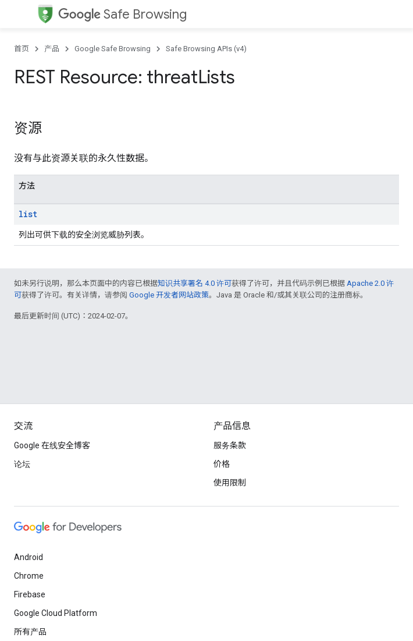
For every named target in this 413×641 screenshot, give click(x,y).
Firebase (29, 594)
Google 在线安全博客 (52, 445)
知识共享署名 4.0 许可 (195, 283)
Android (28, 557)
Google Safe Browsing (112, 48)
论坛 (22, 464)
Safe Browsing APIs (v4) (206, 48)
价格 (221, 464)
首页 (21, 48)
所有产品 (30, 631)
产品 (51, 48)
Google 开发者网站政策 (169, 295)
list (28, 213)
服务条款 (229, 445)
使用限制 (229, 482)
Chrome (29, 575)
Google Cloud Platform (55, 613)
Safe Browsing (122, 14)
